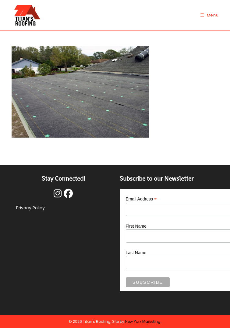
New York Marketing (143, 321)
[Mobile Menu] (209, 15)
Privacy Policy (30, 208)
